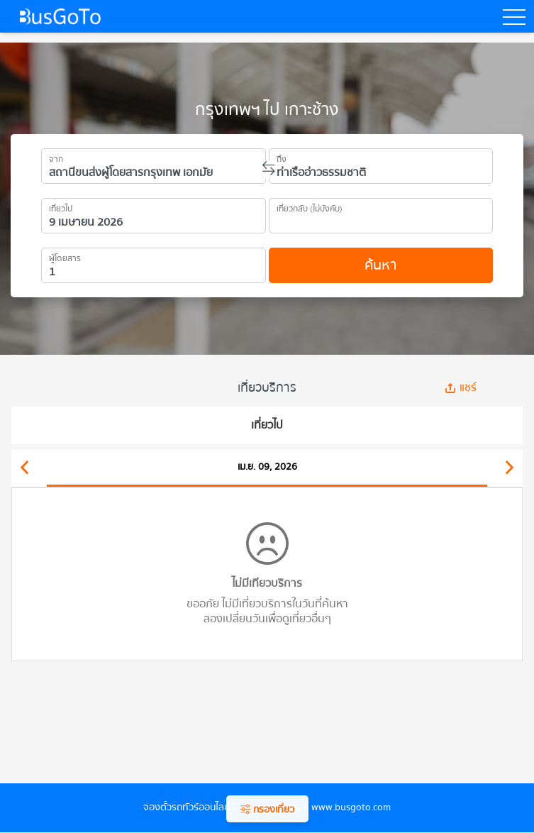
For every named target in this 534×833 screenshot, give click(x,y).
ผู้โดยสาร (65, 256)
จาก (56, 157)
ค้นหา (380, 265)
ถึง (282, 157)
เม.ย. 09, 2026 (267, 467)
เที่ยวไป (60, 206)
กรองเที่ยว (267, 809)
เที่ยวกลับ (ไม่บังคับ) (310, 206)
